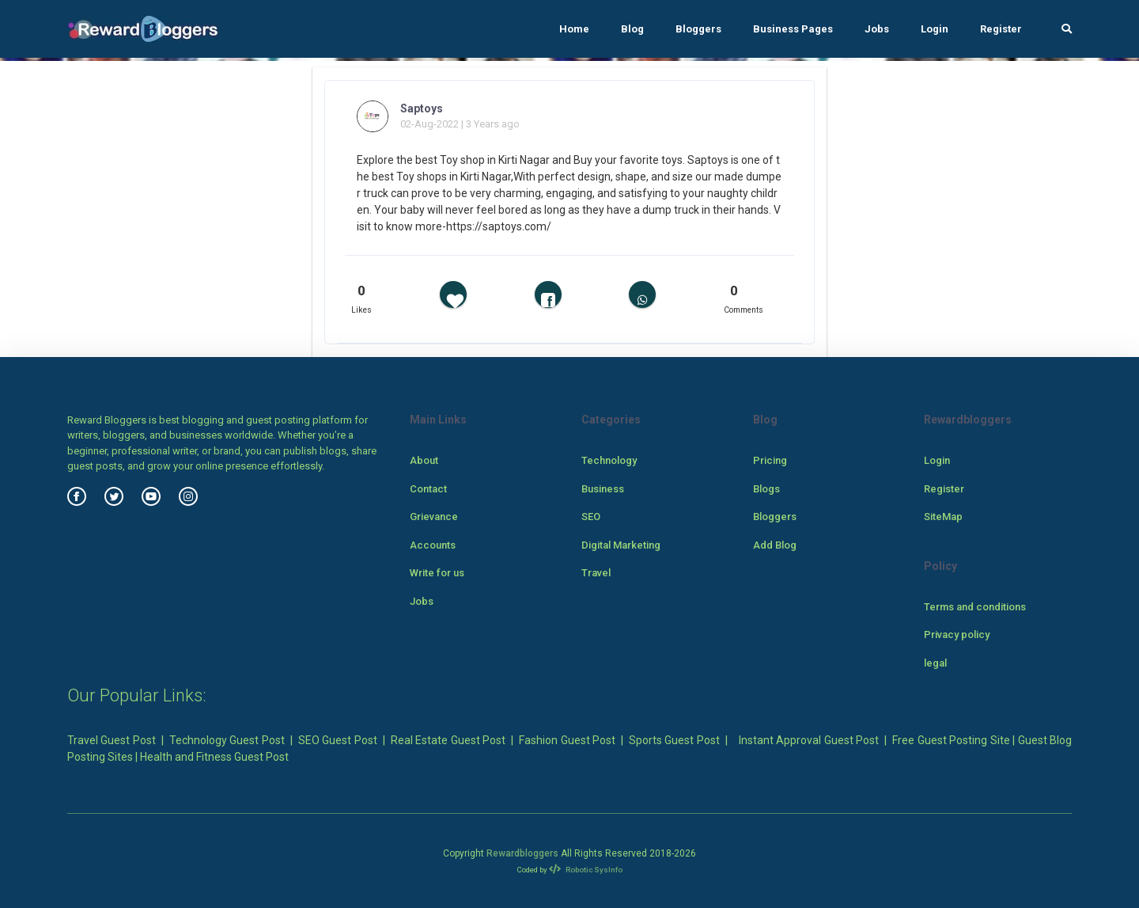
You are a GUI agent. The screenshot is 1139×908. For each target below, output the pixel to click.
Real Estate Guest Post (448, 740)
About (424, 460)
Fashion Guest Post (567, 740)
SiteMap (943, 516)
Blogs (766, 489)
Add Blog (775, 545)
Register (1001, 29)
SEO (590, 516)
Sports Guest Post (674, 740)
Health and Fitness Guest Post (214, 756)
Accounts (433, 545)
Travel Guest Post (111, 740)
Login (934, 29)
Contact (428, 489)
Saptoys (421, 108)
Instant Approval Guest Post (809, 740)
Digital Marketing (620, 545)
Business (602, 489)
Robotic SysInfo (585, 869)
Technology (609, 460)
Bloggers (698, 29)
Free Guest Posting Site (950, 740)
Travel (596, 573)
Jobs (877, 29)
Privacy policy (957, 634)
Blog (632, 29)
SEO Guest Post (337, 740)
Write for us (437, 573)
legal (935, 663)
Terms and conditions (975, 607)
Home (574, 29)
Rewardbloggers (522, 853)
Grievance (434, 516)
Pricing (770, 460)
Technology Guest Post (227, 740)
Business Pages (793, 29)
